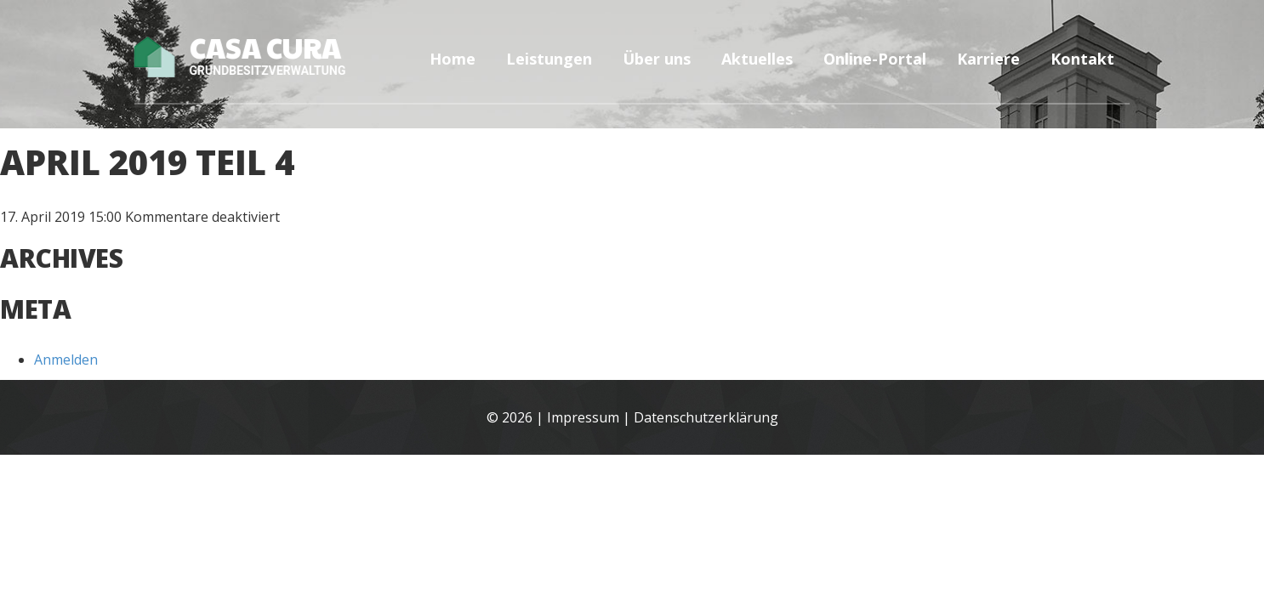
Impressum (583, 417)
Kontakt (1082, 58)
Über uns (657, 58)
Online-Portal (874, 58)
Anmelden (66, 359)
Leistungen (549, 58)
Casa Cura (265, 55)
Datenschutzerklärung (706, 417)
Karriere (988, 58)
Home (452, 58)
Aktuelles (757, 58)
